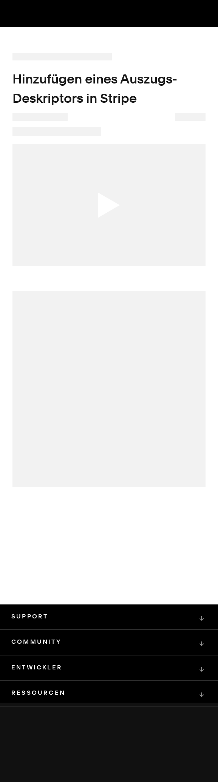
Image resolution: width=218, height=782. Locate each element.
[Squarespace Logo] (109, 748)
